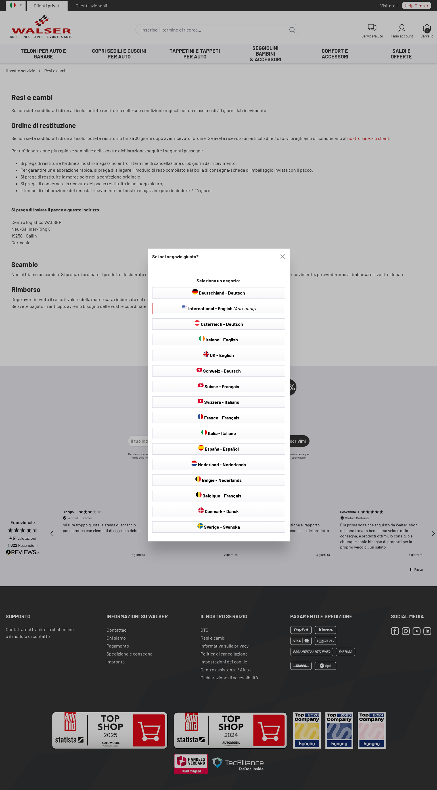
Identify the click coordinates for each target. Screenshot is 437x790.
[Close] (282, 256)
